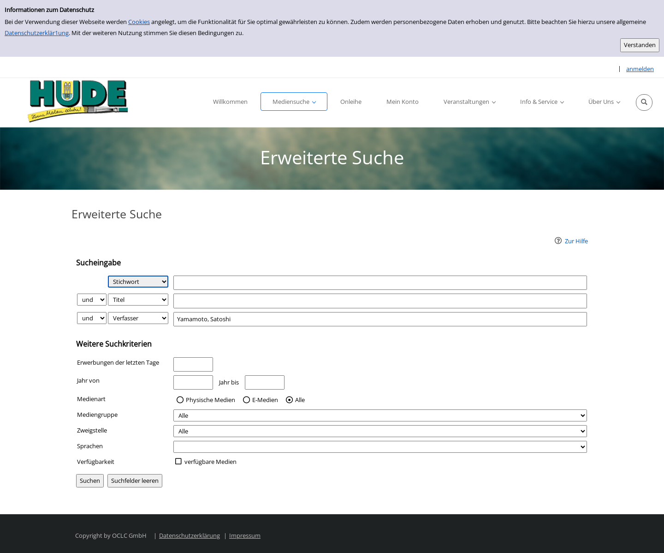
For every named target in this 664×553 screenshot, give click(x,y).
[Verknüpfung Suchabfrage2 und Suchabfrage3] (92, 318)
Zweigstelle (92, 430)
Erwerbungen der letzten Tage (118, 362)
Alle (300, 400)
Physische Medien (210, 400)
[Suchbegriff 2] (380, 301)
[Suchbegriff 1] (380, 283)
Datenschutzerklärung (189, 535)
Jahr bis (229, 382)
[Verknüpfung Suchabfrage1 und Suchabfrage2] (92, 300)
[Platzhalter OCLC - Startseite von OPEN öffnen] (74, 102)
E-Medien (265, 400)
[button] (644, 102)
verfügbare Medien (210, 461)
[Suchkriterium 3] (138, 318)
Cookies (139, 22)
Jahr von (88, 380)
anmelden (640, 69)
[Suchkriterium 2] (138, 300)
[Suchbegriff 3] (380, 319)
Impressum (245, 535)
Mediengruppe (97, 414)
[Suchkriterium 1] (138, 282)
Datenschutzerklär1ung (37, 33)
